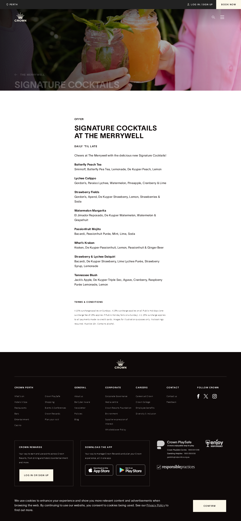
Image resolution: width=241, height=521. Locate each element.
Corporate (113, 387)
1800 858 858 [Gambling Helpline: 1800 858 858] (189, 453)
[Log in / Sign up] (200, 4)
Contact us (172, 396)
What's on (19, 396)
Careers (142, 387)
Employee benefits (145, 407)
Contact (173, 387)
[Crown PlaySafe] (178, 446)
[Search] (213, 17)
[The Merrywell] (28, 76)
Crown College (143, 402)
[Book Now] (228, 4)
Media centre (111, 402)
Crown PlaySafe (52, 396)
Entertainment (21, 419)
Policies (78, 413)
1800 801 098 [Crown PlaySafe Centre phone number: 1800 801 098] (194, 450)
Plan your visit (52, 419)
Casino (17, 425)
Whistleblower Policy (115, 429)
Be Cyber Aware (82, 402)
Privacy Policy (155, 505)
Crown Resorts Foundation (118, 407)
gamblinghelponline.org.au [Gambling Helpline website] (178, 457)
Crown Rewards (52, 413)
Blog (76, 419)
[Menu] (222, 17)
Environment (111, 413)
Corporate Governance (116, 396)
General (80, 387)
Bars (16, 413)
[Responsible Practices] (176, 467)
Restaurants (20, 407)
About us (78, 396)
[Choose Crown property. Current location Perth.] (11, 5)
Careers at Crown (144, 396)
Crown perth (23, 387)
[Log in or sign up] (36, 475)
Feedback (172, 402)
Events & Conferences (55, 407)
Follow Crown (208, 387)
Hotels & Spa (20, 402)
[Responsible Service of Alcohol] (214, 450)
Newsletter (79, 407)
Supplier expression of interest (116, 421)
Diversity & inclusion (146, 413)
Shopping (50, 402)
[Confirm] (209, 506)
